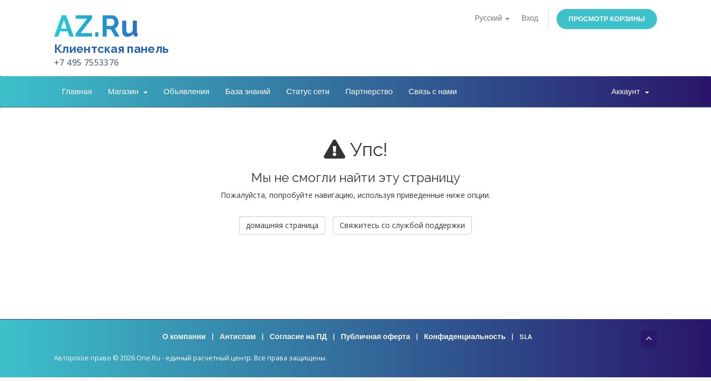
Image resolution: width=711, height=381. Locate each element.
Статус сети (308, 91)
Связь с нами (432, 91)
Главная (77, 91)
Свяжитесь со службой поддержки (402, 225)
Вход (530, 18)
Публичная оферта (375, 336)
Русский (492, 18)
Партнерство (369, 91)
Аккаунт (630, 91)
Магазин (128, 91)
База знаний (247, 91)
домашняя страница (282, 225)
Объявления (186, 91)
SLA (525, 336)
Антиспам (238, 336)
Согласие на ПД (298, 336)
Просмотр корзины (607, 19)
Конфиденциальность (464, 336)
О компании (184, 336)
